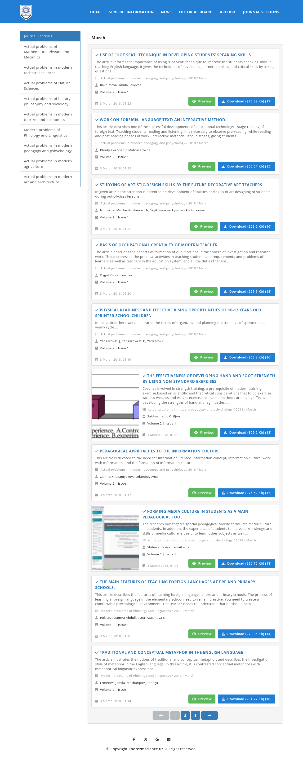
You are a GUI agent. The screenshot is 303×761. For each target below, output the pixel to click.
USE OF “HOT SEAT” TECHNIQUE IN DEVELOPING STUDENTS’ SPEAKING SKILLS (173, 55)
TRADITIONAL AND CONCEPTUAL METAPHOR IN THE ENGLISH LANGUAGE (169, 652)
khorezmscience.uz (146, 748)
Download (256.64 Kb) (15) (247, 166)
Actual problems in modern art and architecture (48, 179)
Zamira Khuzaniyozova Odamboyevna (129, 476)
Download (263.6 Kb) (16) (248, 226)
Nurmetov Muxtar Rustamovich (124, 210)
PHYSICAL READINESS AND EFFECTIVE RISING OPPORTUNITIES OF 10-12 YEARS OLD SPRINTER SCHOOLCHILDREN (178, 312)
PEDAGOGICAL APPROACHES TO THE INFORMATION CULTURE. (158, 451)
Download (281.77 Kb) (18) (247, 699)
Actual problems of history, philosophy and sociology (47, 101)
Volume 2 (107, 92)
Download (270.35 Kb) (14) (247, 634)
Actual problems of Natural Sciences (47, 85)
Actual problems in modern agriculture (48, 164)
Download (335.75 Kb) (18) (247, 563)
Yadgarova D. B (133, 341)
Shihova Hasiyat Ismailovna (168, 547)
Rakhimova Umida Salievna (121, 85)
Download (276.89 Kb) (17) (247, 101)
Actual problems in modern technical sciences (48, 70)
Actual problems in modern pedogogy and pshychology (48, 148)
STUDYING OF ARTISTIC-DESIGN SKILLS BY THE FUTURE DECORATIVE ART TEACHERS (178, 184)
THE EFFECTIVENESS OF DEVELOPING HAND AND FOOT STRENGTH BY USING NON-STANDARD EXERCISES (209, 378)
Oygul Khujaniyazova (116, 275)
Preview (202, 101)
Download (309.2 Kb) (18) (248, 432)
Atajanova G (156, 617)
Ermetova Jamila (112, 683)
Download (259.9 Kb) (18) (248, 291)
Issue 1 (123, 92)
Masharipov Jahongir (143, 683)
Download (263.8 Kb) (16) (248, 357)
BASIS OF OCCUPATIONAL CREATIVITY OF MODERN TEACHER (156, 245)
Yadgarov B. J (110, 341)
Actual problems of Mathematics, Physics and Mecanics (46, 51)
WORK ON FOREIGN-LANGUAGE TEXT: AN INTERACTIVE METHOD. (160, 119)
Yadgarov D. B (158, 341)
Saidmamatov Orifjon (163, 416)
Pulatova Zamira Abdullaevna (122, 617)
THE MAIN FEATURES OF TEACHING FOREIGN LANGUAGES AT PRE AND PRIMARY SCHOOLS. (175, 584)
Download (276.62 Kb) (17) (247, 493)
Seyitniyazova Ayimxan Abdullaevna (177, 210)
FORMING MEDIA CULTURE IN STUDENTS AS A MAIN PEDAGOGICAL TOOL (195, 514)
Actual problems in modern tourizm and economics (48, 117)
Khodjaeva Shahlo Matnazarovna (125, 150)
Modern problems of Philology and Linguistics (45, 132)
